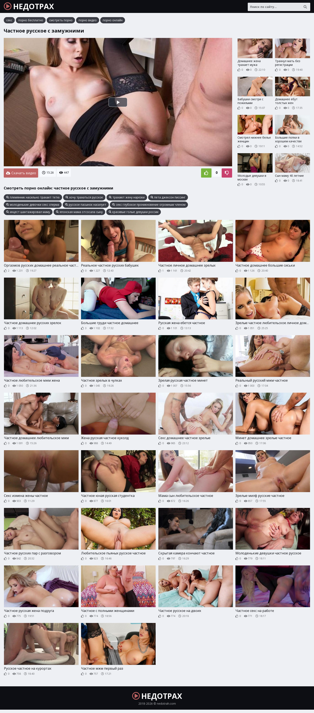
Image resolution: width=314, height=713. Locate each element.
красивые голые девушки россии (133, 213)
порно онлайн (113, 22)
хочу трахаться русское (84, 198)
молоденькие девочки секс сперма (32, 206)
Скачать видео (21, 174)
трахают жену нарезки (127, 198)
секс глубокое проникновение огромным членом (148, 206)
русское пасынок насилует (85, 206)
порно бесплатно (30, 22)
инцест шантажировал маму (28, 213)
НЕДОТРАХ (31, 7)
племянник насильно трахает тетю (33, 198)
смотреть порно (61, 22)
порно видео (88, 22)
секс (9, 22)
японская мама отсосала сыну (79, 213)
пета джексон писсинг (168, 198)
